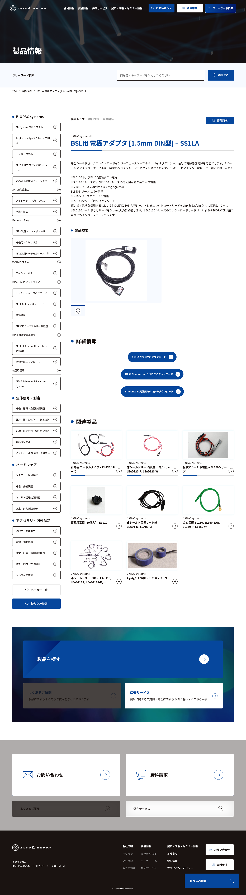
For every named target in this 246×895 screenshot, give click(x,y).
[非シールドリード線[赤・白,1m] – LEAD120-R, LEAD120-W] (152, 453)
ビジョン (127, 854)
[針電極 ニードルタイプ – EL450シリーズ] (96, 453)
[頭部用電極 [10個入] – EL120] (96, 508)
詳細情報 (93, 119)
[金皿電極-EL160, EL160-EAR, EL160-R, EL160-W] (208, 508)
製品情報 (83, 8)
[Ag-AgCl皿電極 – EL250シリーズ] (152, 563)
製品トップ (78, 119)
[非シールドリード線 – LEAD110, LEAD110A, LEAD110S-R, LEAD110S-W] (96, 563)
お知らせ (172, 853)
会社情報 (69, 8)
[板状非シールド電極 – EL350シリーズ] (208, 453)
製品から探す (149, 854)
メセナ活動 (128, 868)
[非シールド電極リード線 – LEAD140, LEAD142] (152, 508)
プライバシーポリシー (180, 868)
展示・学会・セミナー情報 (126, 8)
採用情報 (172, 861)
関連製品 (108, 119)
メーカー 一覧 (149, 861)
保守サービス (100, 8)
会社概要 (127, 861)
